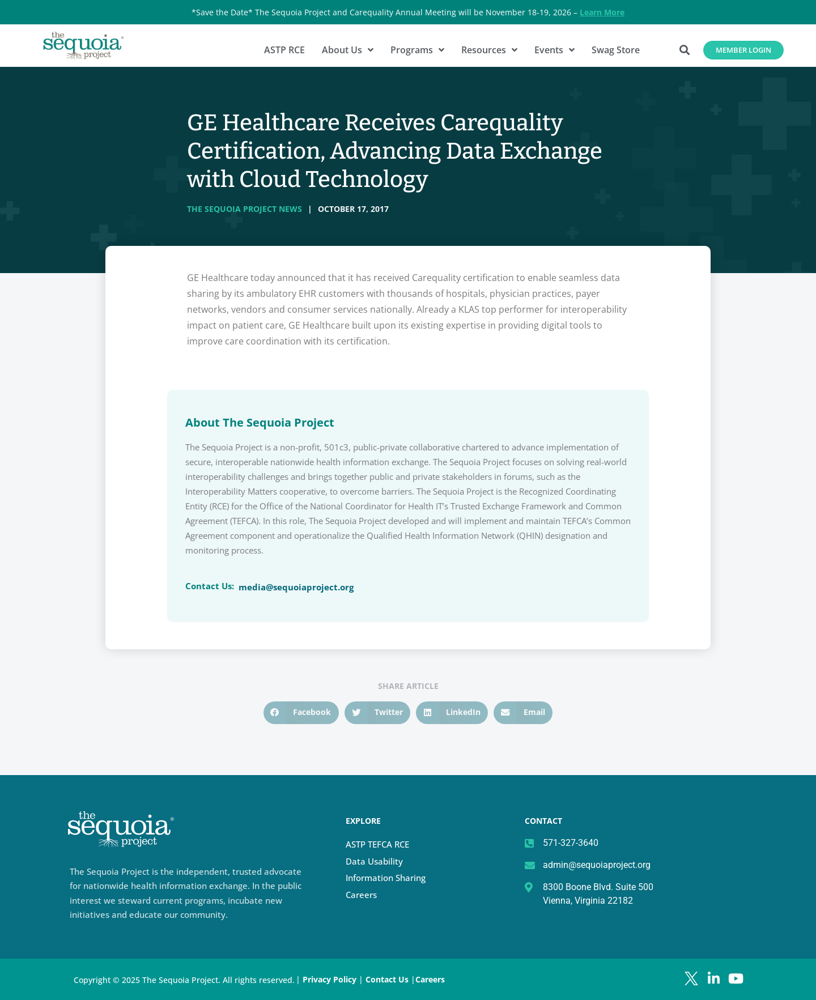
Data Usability (374, 861)
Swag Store (616, 49)
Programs (417, 49)
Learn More (602, 12)
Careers (361, 894)
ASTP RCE (284, 49)
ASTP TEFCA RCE (377, 844)
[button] (684, 50)
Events (554, 49)
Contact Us (388, 979)
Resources (489, 49)
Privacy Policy (329, 979)
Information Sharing (386, 877)
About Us (347, 49)
